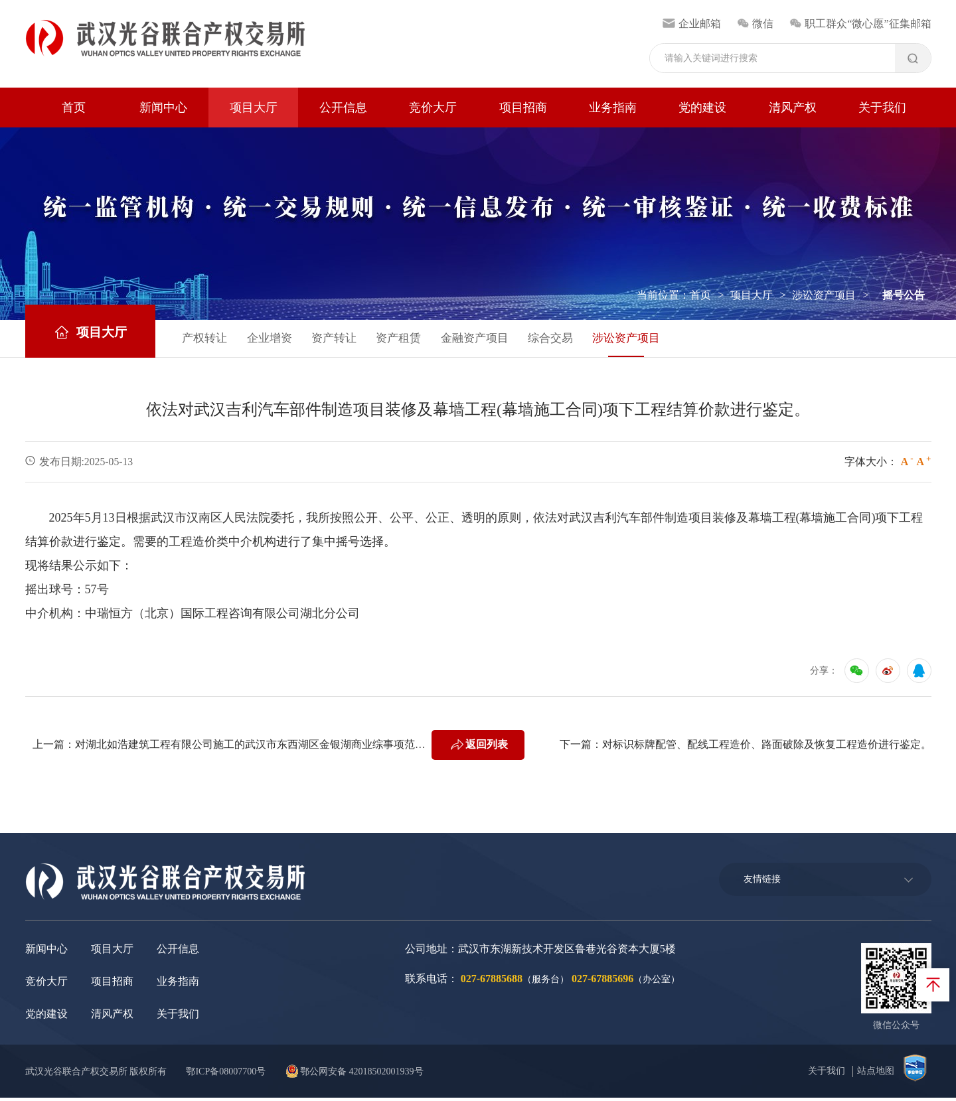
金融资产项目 (498, 339)
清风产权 (793, 107)
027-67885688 (491, 982)
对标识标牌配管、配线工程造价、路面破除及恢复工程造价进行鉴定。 (766, 747)
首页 (74, 107)
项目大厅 (254, 107)
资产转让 (348, 339)
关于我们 (882, 107)
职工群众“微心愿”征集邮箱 (860, 23)
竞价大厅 (433, 107)
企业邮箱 (691, 23)
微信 (755, 23)
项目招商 (523, 107)
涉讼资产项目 (824, 295)
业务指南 (613, 107)
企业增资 (279, 339)
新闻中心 (163, 107)
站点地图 (875, 1074)
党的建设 (702, 107)
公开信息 (343, 107)
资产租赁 (417, 339)
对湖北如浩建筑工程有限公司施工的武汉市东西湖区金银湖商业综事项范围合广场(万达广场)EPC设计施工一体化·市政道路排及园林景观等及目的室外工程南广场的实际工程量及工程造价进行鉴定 (253, 747)
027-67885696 (602, 982)
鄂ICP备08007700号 (229, 1075)
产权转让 (210, 339)
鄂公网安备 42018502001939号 (360, 1075)
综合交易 (579, 339)
